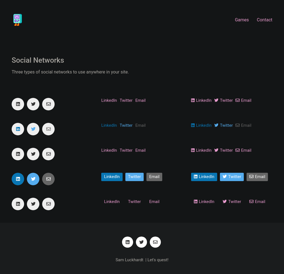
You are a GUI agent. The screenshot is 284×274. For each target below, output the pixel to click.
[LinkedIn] (18, 104)
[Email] (48, 104)
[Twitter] (33, 104)
